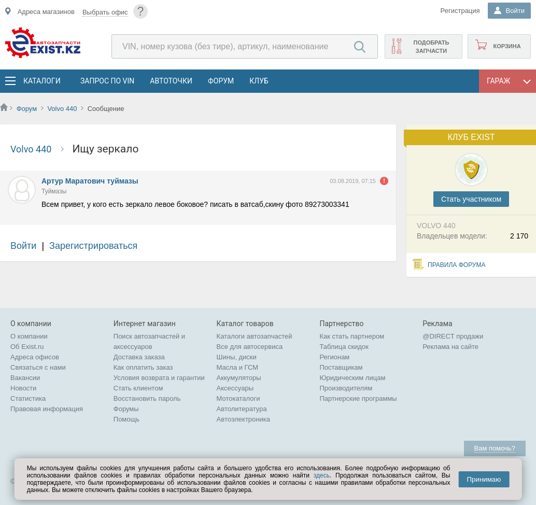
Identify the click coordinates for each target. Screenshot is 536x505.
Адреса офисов (34, 357)
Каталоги (41, 81)
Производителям (345, 388)
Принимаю (484, 479)
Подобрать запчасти (431, 46)
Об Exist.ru (27, 346)
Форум (221, 81)
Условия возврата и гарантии (159, 378)
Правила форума (457, 265)
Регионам (334, 357)
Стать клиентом (138, 388)
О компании (29, 336)
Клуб (259, 81)
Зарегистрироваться (93, 246)
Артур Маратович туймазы (89, 181)
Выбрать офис (105, 12)
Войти (23, 246)
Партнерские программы (358, 398)
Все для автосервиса (250, 346)
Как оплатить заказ (143, 367)
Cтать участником (471, 199)
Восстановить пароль (147, 398)
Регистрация (460, 11)
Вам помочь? (494, 448)
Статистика (28, 398)
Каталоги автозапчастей (254, 336)
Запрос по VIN (107, 81)
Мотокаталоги (238, 398)
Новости (23, 388)
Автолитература (242, 409)
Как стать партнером (351, 336)
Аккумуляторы (239, 378)
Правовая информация (46, 409)
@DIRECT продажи (452, 336)
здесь (322, 475)
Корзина (506, 46)
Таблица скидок (344, 346)
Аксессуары (235, 388)
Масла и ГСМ (238, 367)
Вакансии (25, 378)
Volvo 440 (63, 109)
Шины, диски (237, 357)
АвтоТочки (171, 81)
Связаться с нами (38, 367)
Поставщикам (340, 367)
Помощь (126, 419)
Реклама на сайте (450, 346)
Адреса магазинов (46, 12)
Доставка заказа (139, 357)
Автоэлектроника (243, 419)
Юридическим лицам (352, 378)
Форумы (126, 409)
